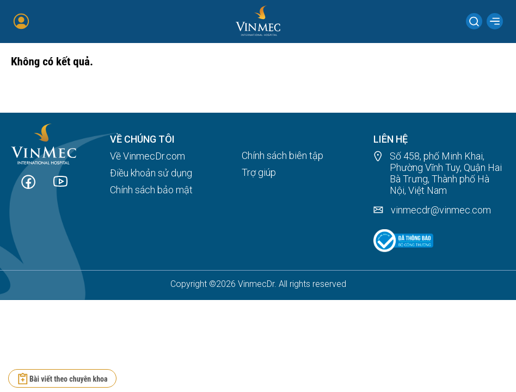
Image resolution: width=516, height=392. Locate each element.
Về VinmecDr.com (147, 156)
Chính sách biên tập (282, 155)
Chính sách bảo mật (151, 189)
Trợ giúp (259, 172)
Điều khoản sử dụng (151, 173)
